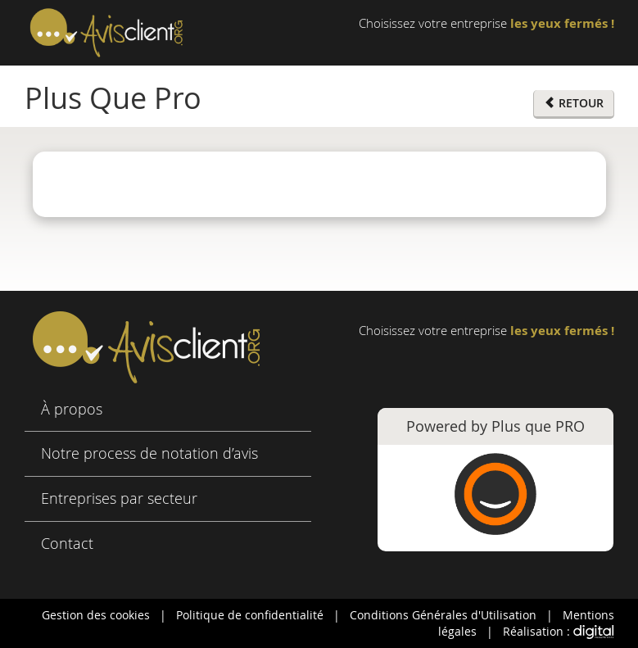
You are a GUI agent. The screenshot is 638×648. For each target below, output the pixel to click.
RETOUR (574, 103)
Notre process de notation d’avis (149, 453)
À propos (71, 409)
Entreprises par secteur (119, 498)
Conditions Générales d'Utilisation (443, 615)
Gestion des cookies (96, 615)
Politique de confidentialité (250, 615)
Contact (67, 543)
